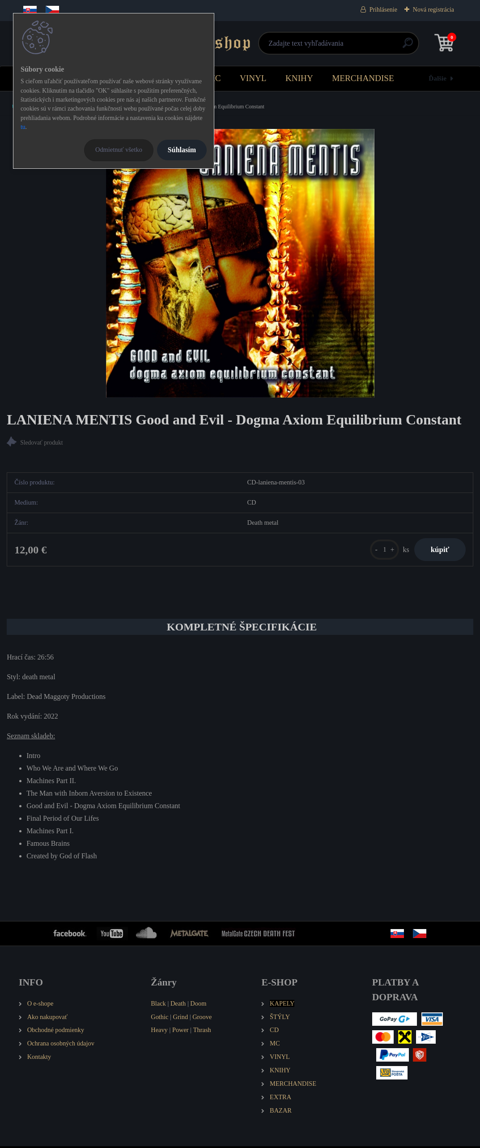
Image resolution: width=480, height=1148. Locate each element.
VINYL (253, 78)
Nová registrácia (433, 9)
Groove (202, 1018)
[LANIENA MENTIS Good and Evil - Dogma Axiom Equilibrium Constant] (240, 263)
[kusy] (380, 550)
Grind (180, 1018)
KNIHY (299, 78)
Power (180, 1031)
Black (158, 1005)
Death (178, 1005)
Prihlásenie (383, 9)
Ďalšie (437, 78)
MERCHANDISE (363, 78)
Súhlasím (182, 150)
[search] (347, 46)
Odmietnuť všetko (118, 149)
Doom (198, 1005)
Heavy (159, 1031)
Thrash (202, 1031)
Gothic (159, 1018)
